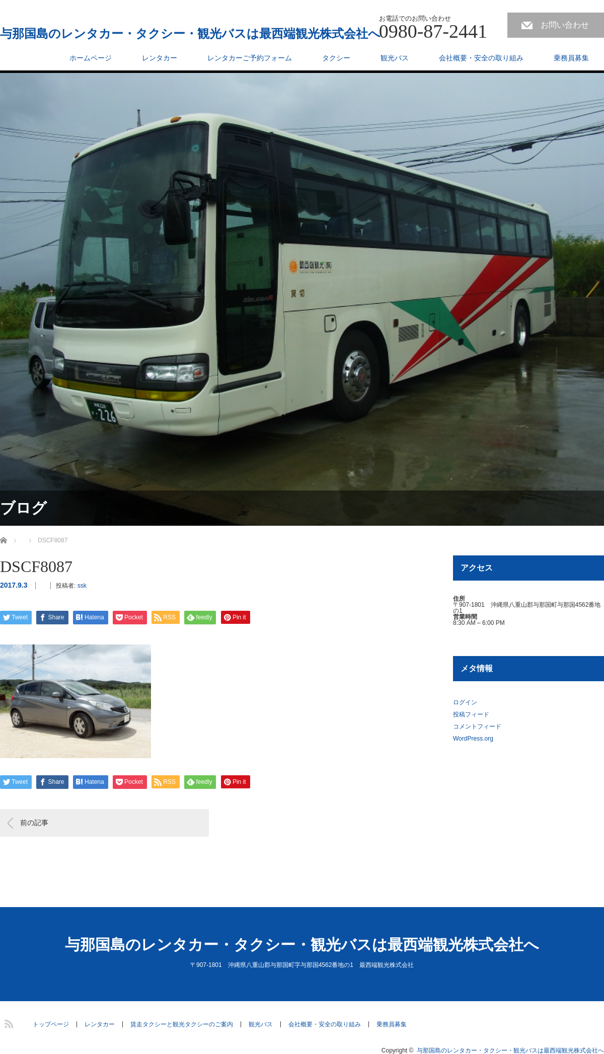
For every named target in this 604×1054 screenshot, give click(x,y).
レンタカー (159, 58)
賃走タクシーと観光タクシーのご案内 (181, 1024)
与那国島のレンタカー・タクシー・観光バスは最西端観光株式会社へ (190, 34)
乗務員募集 (571, 58)
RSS (7, 1022)
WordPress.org (473, 738)
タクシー (336, 58)
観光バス (395, 58)
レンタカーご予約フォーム (249, 58)
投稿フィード (471, 714)
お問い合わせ (565, 25)
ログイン (465, 702)
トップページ (51, 1024)
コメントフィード (477, 726)
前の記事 (34, 823)
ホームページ (90, 58)
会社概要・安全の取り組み (481, 58)
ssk (82, 585)
